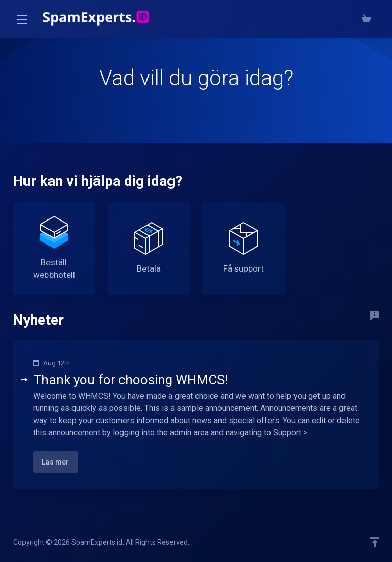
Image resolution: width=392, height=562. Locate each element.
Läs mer (55, 462)
